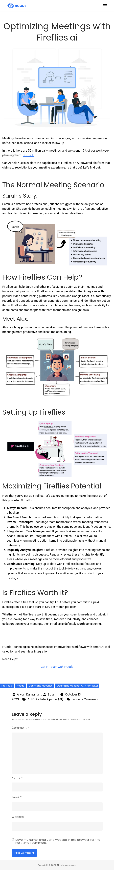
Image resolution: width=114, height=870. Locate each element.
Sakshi (52, 694)
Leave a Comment (85, 699)
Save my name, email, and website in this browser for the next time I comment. (57, 841)
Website (18, 817)
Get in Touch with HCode (57, 666)
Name (17, 778)
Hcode (20, 685)
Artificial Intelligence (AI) (45, 699)
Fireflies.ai (7, 685)
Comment (20, 728)
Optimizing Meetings (40, 685)
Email (17, 797)
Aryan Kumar (26, 694)
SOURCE (28, 155)
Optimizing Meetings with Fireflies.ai (77, 685)
